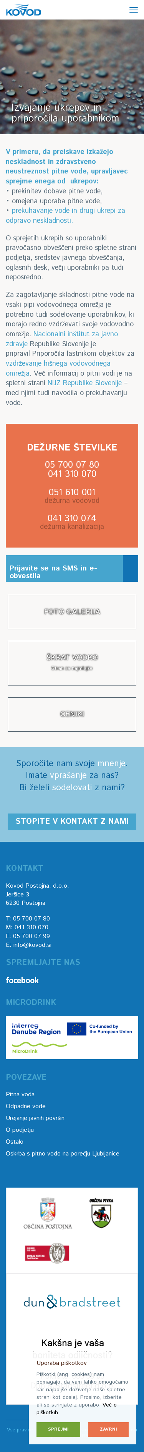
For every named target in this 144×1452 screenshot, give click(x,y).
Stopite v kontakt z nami (72, 821)
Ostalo (14, 1142)
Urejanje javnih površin (35, 1118)
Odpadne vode (26, 1106)
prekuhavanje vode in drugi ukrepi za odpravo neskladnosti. (65, 216)
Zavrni (108, 1429)
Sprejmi (58, 1429)
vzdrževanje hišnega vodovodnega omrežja (58, 369)
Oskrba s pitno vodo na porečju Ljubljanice (62, 1153)
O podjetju (20, 1130)
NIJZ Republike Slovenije (85, 383)
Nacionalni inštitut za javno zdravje (62, 339)
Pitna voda (20, 1094)
